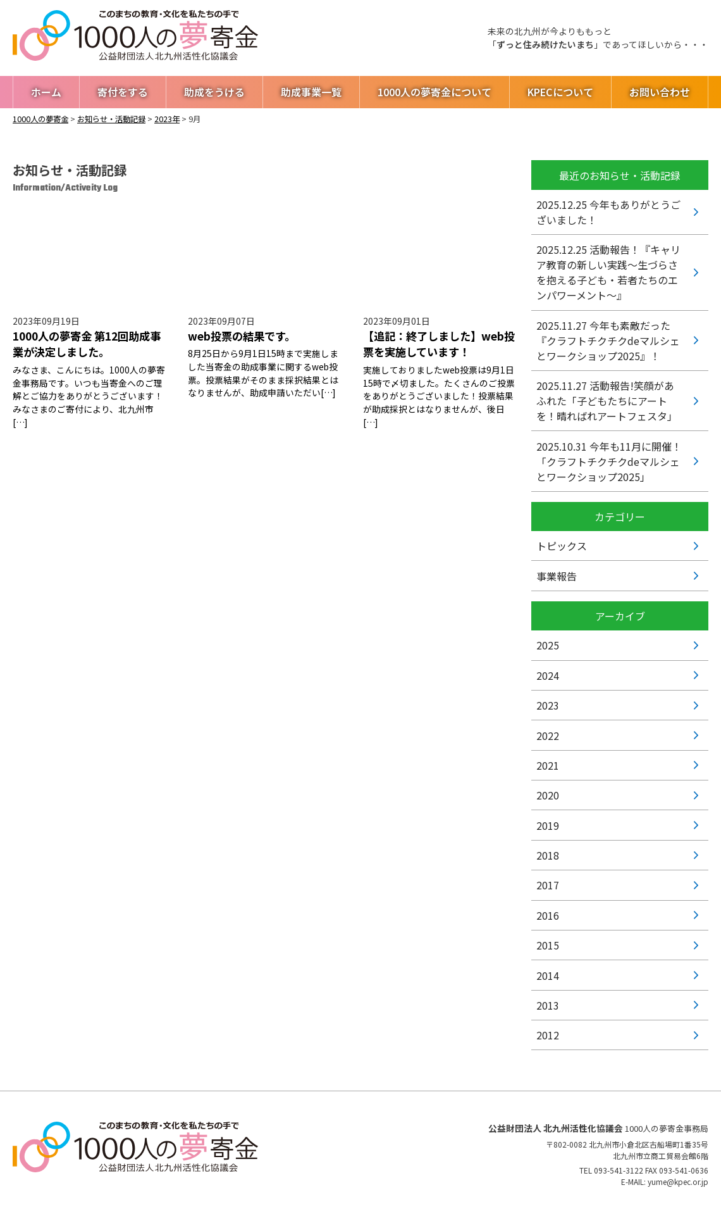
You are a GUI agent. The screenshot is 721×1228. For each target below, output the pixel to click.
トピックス (561, 545)
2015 (547, 945)
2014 (547, 975)
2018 (547, 855)
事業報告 (556, 576)
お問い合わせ (659, 91)
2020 (547, 795)
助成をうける (214, 91)
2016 (547, 915)
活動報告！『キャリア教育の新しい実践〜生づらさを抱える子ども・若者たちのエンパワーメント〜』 (608, 272)
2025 (547, 645)
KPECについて (560, 91)
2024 (547, 675)
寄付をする (122, 91)
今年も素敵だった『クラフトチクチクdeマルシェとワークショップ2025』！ (608, 340)
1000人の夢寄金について (434, 91)
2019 (547, 825)
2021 (547, 765)
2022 (547, 735)
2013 (547, 1005)
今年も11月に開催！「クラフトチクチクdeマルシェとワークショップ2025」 (609, 461)
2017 (547, 885)
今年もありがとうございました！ (608, 212)
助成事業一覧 (311, 91)
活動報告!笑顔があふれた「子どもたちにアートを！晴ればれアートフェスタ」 (606, 400)
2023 (547, 705)
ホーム (46, 91)
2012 (547, 1035)
